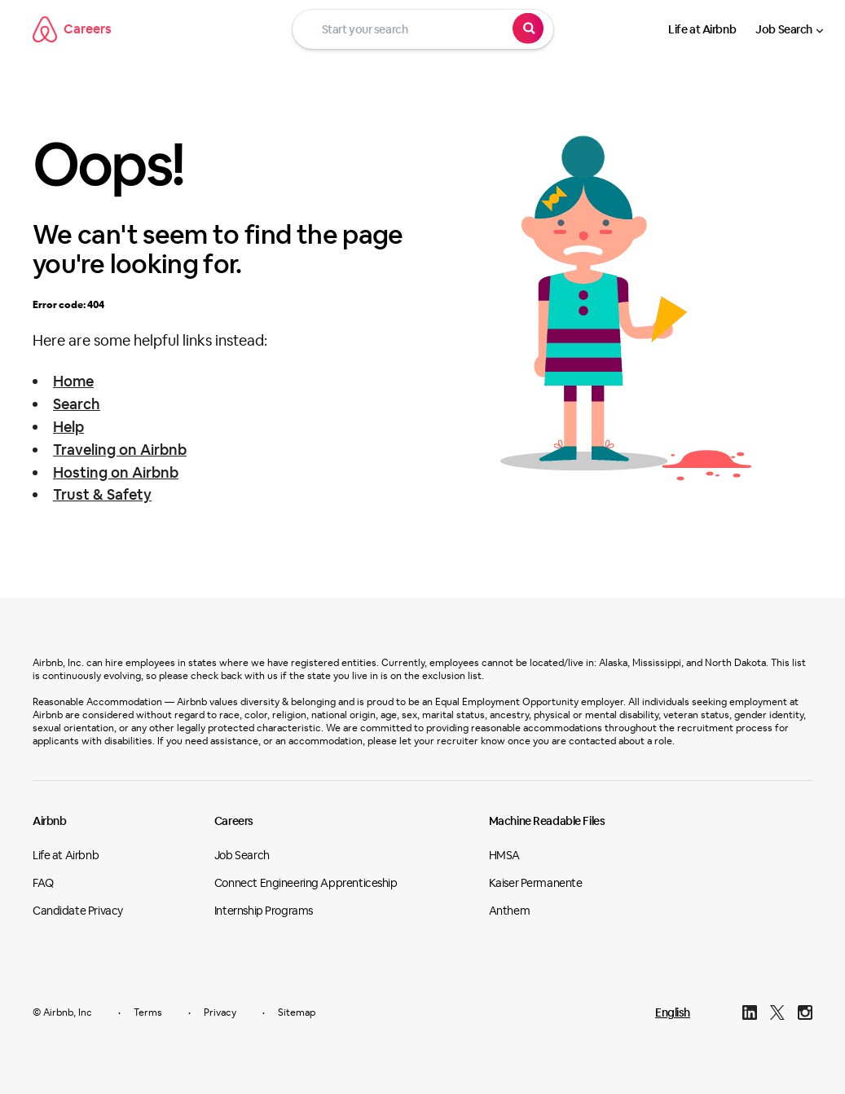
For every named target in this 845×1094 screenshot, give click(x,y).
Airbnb (49, 821)
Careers (72, 29)
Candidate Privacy (78, 910)
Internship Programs (263, 910)
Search (76, 404)
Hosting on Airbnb (115, 472)
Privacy (220, 1012)
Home (73, 381)
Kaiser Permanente (536, 883)
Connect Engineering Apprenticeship (306, 883)
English (672, 1012)
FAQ (43, 883)
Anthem (509, 910)
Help (68, 426)
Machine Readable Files (547, 821)
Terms (148, 1012)
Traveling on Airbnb (120, 449)
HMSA (504, 855)
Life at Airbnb (702, 29)
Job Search (783, 29)
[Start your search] (423, 29)
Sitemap (296, 1012)
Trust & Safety (102, 494)
